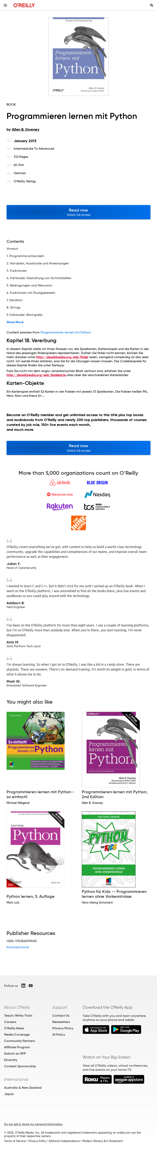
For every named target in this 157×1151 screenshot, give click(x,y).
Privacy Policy (62, 1028)
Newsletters (61, 1022)
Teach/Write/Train (18, 1015)
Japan (9, 1094)
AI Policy (58, 1034)
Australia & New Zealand (22, 1087)
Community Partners (19, 1041)
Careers (10, 1022)
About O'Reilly (17, 1007)
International (16, 1079)
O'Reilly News (14, 1028)
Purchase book (18, 947)
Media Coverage (17, 1034)
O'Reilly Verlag (25, 181)
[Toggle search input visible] (152, 5)
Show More (15, 322)
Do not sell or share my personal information (33, 1124)
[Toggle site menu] (5, 5)
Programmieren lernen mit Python (65, 332)
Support (59, 1007)
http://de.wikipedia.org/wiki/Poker (62, 357)
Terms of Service (15, 1141)
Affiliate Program (17, 1047)
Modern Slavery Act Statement (102, 1141)
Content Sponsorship (20, 1066)
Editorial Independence (64, 1141)
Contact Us (60, 1015)
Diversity (10, 1060)
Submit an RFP (15, 1053)
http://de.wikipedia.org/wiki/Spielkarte (36, 375)
